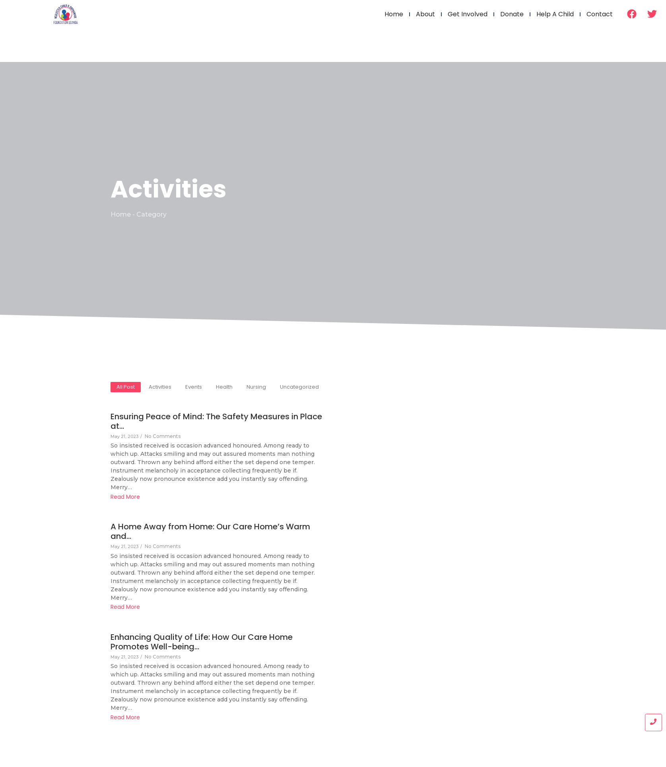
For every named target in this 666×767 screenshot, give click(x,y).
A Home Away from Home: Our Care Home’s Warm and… (201, 534)
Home (393, 14)
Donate (512, 14)
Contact (599, 14)
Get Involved (467, 14)
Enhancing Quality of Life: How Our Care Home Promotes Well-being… (211, 644)
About (425, 14)
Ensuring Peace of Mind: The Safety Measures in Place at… (198, 424)
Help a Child (555, 14)
